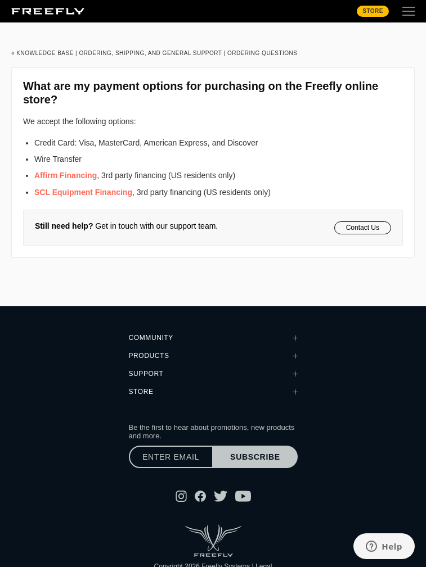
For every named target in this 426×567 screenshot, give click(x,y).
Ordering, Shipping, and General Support (150, 53)
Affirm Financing (65, 175)
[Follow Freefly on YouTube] (243, 496)
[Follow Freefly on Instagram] (181, 496)
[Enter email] (171, 457)
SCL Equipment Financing (83, 192)
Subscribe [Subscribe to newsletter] (255, 456)
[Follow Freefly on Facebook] (200, 496)
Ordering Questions (262, 53)
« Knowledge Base (42, 53)
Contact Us (362, 228)
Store (372, 11)
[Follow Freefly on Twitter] (220, 496)
